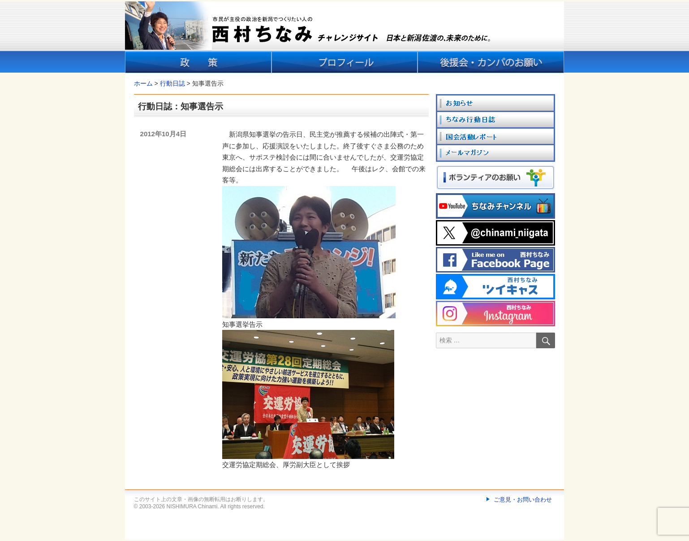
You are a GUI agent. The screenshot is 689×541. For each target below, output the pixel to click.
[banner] (344, 37)
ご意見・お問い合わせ (523, 499)
